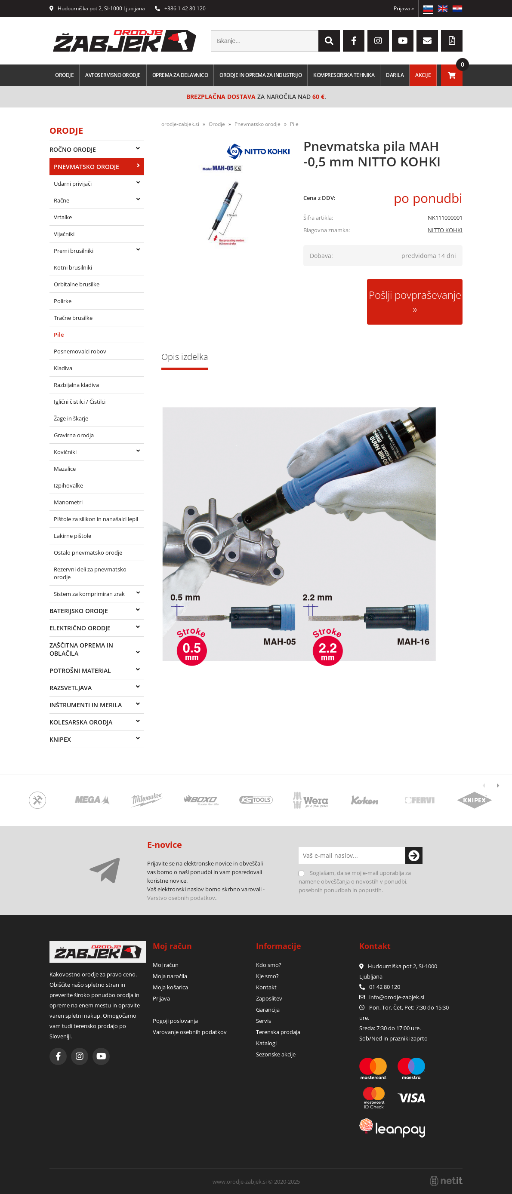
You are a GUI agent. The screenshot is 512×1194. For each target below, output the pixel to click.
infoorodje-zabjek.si (396, 997)
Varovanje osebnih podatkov (190, 1032)
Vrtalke (63, 217)
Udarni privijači (73, 183)
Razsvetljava (70, 688)
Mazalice (65, 469)
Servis (263, 1021)
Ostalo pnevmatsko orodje (88, 552)
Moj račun (166, 965)
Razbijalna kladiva (76, 385)
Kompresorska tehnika (343, 75)
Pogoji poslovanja (175, 1021)
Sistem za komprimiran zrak (89, 594)
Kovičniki (65, 452)
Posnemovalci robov (80, 351)
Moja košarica (170, 987)
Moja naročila (170, 976)
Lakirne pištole (72, 536)
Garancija (268, 1009)
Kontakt (266, 987)
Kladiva (63, 368)
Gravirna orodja (74, 435)
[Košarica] (452, 75)
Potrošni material (80, 670)
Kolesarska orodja (80, 722)
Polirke (62, 301)
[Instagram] (378, 41)
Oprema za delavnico (180, 75)
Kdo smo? (268, 965)
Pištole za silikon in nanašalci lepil (96, 519)
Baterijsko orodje (78, 611)
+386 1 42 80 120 (180, 8)
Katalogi (266, 1043)
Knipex (60, 739)
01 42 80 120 (379, 987)
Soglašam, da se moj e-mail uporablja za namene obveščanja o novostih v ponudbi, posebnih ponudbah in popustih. (355, 881)
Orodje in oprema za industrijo (260, 75)
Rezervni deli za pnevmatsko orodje (90, 573)
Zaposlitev (269, 998)
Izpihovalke (68, 485)
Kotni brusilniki (73, 267)
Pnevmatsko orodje (86, 167)
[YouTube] (402, 41)
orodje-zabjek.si (180, 124)
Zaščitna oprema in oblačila (81, 649)
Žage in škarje (71, 418)
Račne (61, 200)
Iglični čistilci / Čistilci (79, 401)
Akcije (423, 75)
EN (443, 8)
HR (457, 8)
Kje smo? (267, 976)
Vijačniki (64, 234)
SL (428, 8)
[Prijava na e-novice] (414, 855)
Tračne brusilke (73, 318)
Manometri (68, 502)
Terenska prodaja (278, 1032)
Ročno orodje (72, 149)
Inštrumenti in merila (85, 705)
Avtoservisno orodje (113, 75)
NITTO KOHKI (445, 230)
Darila (395, 75)
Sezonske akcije (276, 1054)
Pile (59, 334)
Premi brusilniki (73, 251)
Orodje (64, 75)
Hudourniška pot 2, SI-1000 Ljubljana (97, 8)
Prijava (404, 8)
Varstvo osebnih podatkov (181, 898)
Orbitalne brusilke (76, 284)
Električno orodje (80, 628)
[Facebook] (353, 41)
